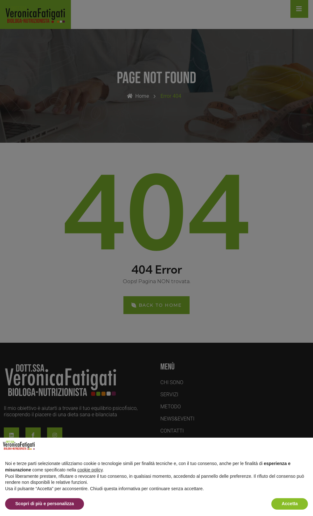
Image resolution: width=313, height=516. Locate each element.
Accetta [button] (290, 503)
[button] (305, 448)
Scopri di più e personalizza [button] (44, 503)
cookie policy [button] (89, 469)
